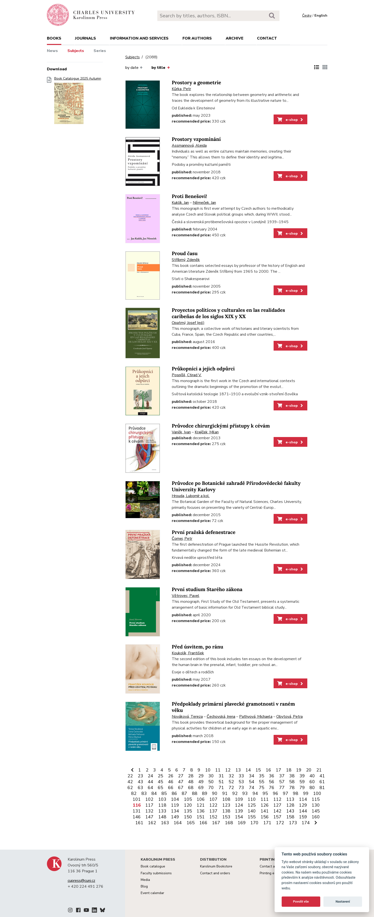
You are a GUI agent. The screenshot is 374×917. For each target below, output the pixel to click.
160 (316, 817)
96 (275, 793)
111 (265, 799)
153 (226, 817)
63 (140, 788)
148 (162, 817)
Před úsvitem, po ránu (197, 647)
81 (322, 788)
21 (319, 770)
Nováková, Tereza (187, 716)
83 (144, 793)
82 (134, 793)
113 (290, 799)
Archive (234, 38)
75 (261, 788)
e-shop (290, 119)
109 (239, 799)
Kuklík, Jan (180, 202)
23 (140, 776)
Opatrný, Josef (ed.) (188, 322)
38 (292, 776)
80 (312, 788)
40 (312, 776)
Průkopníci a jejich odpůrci (203, 369)
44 (150, 782)
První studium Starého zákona (207, 589)
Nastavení (343, 901)
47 (180, 782)
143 (290, 811)
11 (218, 770)
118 (162, 805)
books (54, 38)
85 (164, 793)
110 (252, 799)
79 (302, 788)
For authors (197, 38)
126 (265, 805)
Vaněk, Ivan (181, 432)
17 (278, 770)
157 (277, 817)
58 (292, 782)
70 (211, 788)
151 (201, 817)
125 (252, 805)
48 (190, 782)
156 (265, 817)
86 (174, 793)
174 (306, 823)
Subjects (75, 50)
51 (221, 782)
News (52, 50)
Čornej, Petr (182, 538)
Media (145, 879)
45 (160, 782)
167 (216, 823)
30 (211, 776)
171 (267, 823)
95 (265, 793)
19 (298, 770)
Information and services (139, 38)
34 (251, 776)
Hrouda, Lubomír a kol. (191, 496)
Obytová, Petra (289, 716)
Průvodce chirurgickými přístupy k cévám (221, 426)
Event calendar (152, 893)
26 (170, 776)
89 (204, 793)
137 (213, 811)
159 (303, 817)
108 (226, 799)
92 (235, 793)
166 (203, 823)
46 (170, 782)
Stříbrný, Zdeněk (186, 259)
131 (137, 811)
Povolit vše (301, 901)
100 (317, 793)
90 (214, 793)
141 (265, 811)
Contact (267, 38)
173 (293, 823)
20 (308, 770)
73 (241, 788)
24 (150, 776)
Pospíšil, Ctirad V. (187, 375)
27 (180, 776)
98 (295, 793)
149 (175, 817)
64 (150, 788)
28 (190, 776)
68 (190, 788)
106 (201, 799)
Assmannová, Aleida (189, 145)
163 (165, 823)
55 (261, 782)
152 (213, 817)
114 (303, 799)
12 (228, 770)
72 (231, 788)
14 (248, 770)
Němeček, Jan (204, 202)
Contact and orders (215, 873)
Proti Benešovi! (189, 196)
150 (188, 817)
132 (149, 811)
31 (221, 776)
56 (271, 782)
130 (316, 805)
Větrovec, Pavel (185, 595)
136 (201, 811)
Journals (85, 38)
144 (303, 811)
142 (277, 811)
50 (211, 782)
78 (292, 788)
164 (178, 823)
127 (277, 805)
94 (255, 793)
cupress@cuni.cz (81, 880)
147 (149, 817)
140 (252, 811)
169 (242, 823)
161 (139, 823)
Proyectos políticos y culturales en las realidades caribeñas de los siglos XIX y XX (228, 313)
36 (271, 776)
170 (254, 823)
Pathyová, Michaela (255, 716)
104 (175, 799)
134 (175, 811)
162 (152, 823)
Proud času (185, 253)
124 (239, 805)
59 (302, 782)
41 (322, 776)
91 (225, 793)
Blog (144, 886)
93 (245, 793)
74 (251, 788)
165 (191, 823)
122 (213, 805)
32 (231, 776)
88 (194, 793)
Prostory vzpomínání (196, 139)
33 (241, 776)
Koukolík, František (188, 653)
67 (180, 788)
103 (162, 799)
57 (282, 782)
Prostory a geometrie (196, 83)
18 (288, 770)
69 (201, 788)
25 (160, 776)
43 (140, 782)
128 (290, 805)
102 (149, 799)
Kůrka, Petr (181, 89)
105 (188, 799)
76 (271, 788)
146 (137, 817)
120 (188, 805)
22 (130, 776)
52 (231, 782)
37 (282, 776)
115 (316, 799)
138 (226, 811)
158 (290, 817)
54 (251, 782)
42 (130, 782)
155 (252, 817)
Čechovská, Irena (221, 716)
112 (277, 799)
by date (134, 67)
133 (162, 811)
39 (302, 776)
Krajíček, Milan (207, 432)
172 (280, 823)
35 (261, 776)
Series (100, 50)
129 (303, 805)
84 (154, 793)
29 (201, 776)
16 (268, 770)
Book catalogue (153, 866)
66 (170, 788)
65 (160, 788)
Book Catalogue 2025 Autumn (77, 101)
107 (213, 799)
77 (282, 788)
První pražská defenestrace (203, 532)
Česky (306, 15)
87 (184, 793)
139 (239, 811)
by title (160, 67)
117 (149, 805)
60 (312, 782)
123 (226, 805)
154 (239, 817)
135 (188, 811)
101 (137, 799)
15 (258, 770)
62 (130, 788)
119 (175, 805)
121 (201, 805)
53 (241, 782)
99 (306, 793)
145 (316, 811)
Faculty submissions (156, 873)
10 (208, 770)
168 (229, 823)
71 (221, 788)
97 (285, 793)
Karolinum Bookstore (216, 866)
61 (322, 782)
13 (238, 770)
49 (201, 782)
